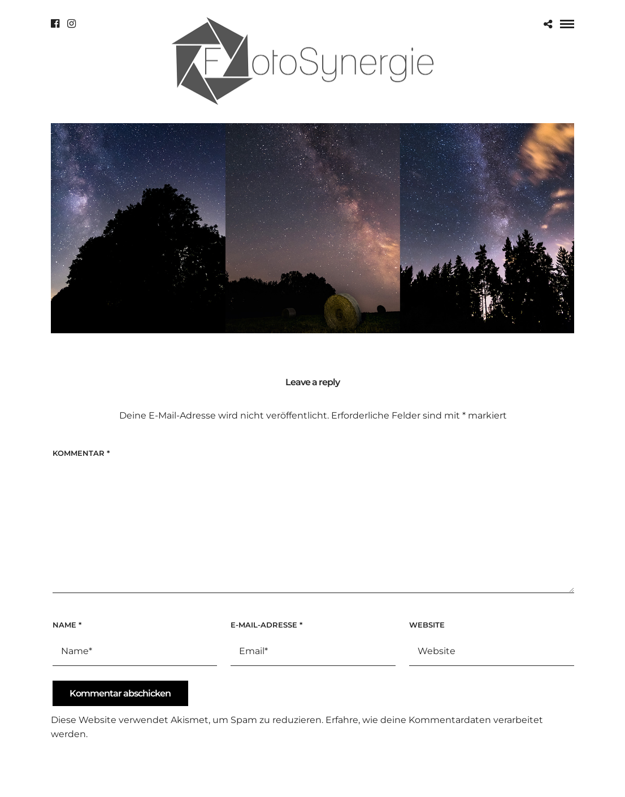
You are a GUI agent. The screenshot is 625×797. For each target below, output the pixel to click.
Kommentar (81, 453)
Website (427, 624)
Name (67, 624)
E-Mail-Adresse (266, 624)
